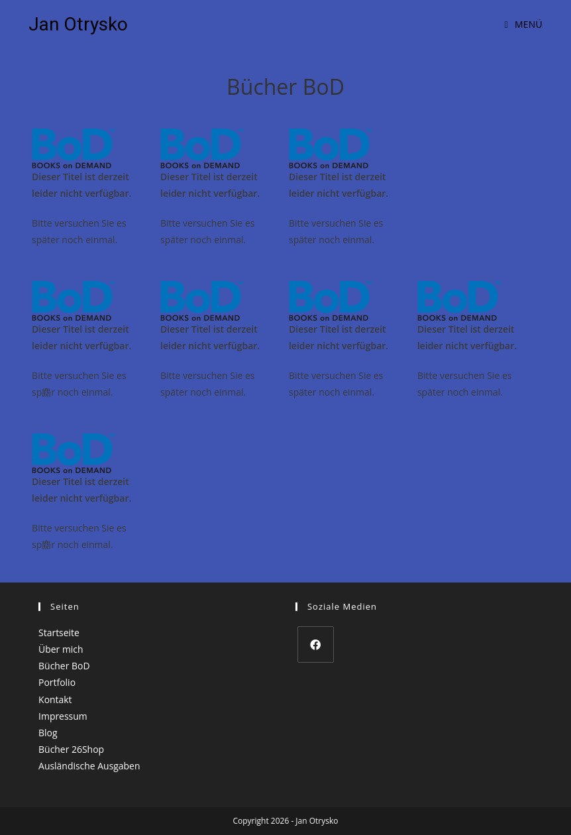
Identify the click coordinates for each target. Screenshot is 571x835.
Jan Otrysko (78, 24)
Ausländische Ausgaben (89, 765)
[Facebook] (315, 644)
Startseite (58, 632)
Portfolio (57, 682)
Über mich (60, 649)
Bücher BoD (64, 665)
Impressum (62, 716)
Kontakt (55, 699)
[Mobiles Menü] (524, 24)
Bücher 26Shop (71, 749)
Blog (48, 732)
